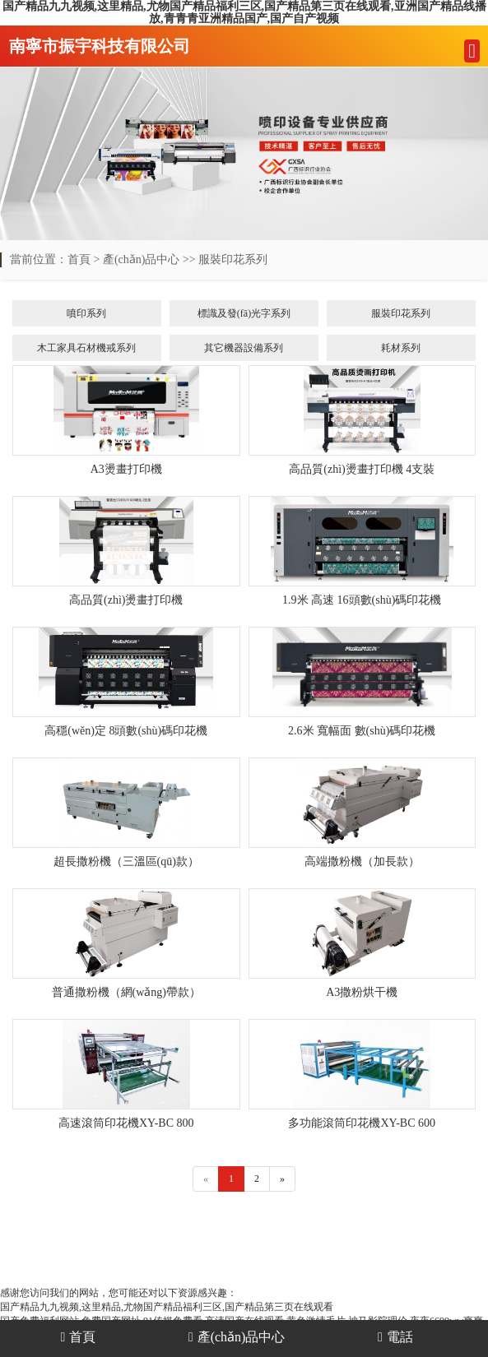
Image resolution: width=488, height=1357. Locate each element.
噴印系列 (86, 313)
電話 (395, 1337)
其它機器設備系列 (243, 348)
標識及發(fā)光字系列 (244, 313)
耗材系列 (401, 348)
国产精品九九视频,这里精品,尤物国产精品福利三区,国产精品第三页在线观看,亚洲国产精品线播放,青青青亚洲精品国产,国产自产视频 (244, 12)
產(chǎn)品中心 (141, 259)
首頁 (79, 259)
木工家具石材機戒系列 (86, 348)
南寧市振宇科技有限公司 (99, 46)
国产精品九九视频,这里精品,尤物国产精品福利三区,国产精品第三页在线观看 (166, 1307)
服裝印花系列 (232, 259)
